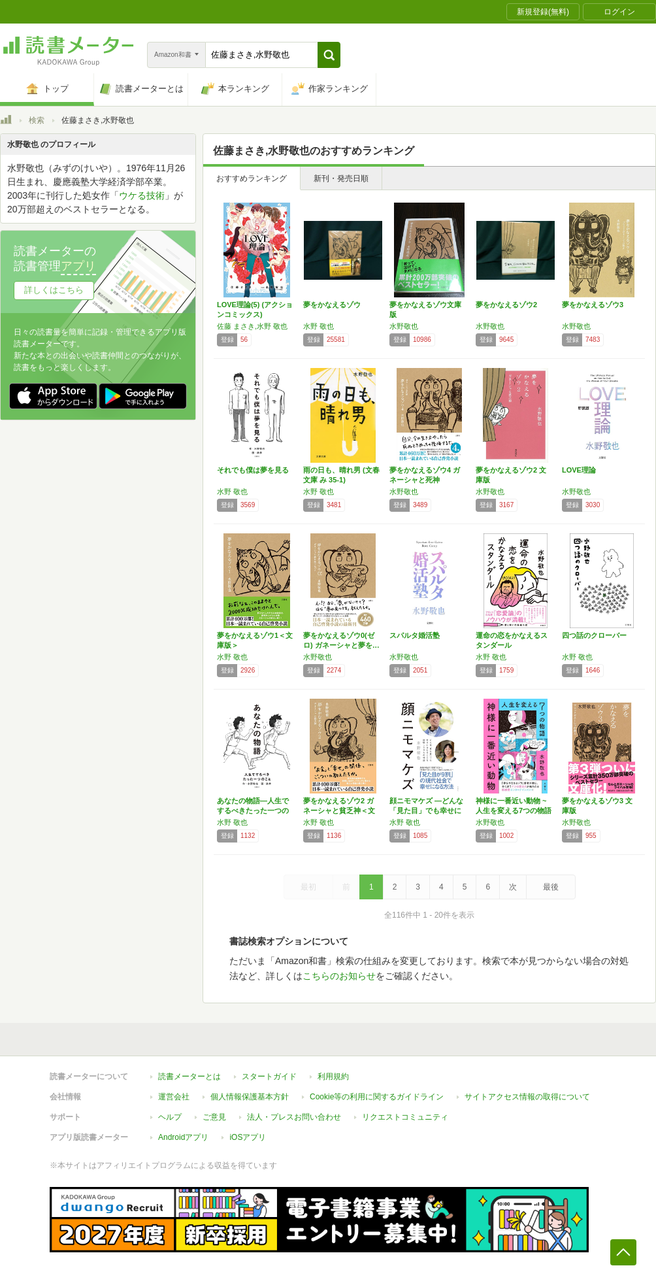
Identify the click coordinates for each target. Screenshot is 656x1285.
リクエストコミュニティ (405, 1117)
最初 (308, 887)
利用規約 (333, 1076)
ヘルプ (170, 1117)
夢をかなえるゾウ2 (506, 305)
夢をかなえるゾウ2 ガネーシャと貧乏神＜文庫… (339, 810)
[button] (329, 55)
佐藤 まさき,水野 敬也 (252, 326)
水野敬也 (403, 326)
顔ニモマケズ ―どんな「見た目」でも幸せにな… (426, 810)
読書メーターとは (189, 1076)
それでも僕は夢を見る (253, 470)
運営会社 (173, 1097)
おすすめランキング (251, 178)
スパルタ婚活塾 (414, 635)
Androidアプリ (183, 1137)
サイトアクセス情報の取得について (527, 1097)
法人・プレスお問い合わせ (294, 1117)
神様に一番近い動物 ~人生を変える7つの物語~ (513, 810)
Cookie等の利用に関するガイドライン (377, 1097)
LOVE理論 (579, 470)
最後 (551, 887)
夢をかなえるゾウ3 (592, 305)
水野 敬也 (318, 326)
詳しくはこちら (54, 290)
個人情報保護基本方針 (249, 1097)
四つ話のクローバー (594, 635)
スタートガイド (269, 1076)
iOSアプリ (247, 1137)
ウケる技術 (142, 195)
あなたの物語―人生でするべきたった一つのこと (253, 810)
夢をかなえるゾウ (332, 305)
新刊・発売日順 (341, 178)
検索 (36, 120)
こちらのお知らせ (339, 976)
